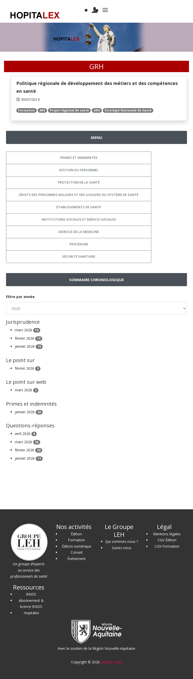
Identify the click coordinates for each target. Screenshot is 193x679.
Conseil (76, 552)
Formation (26, 110)
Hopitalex (31, 612)
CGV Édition (167, 540)
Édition (76, 534)
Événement (76, 558)
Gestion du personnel (79, 170)
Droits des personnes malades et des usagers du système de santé (78, 194)
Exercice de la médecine (78, 231)
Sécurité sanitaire (78, 256)
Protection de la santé (79, 182)
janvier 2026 (29, 346)
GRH (96, 110)
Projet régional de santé (69, 110)
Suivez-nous (121, 547)
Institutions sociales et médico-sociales (78, 219)
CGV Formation (167, 546)
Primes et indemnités (79, 157)
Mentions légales (167, 534)
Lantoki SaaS (111, 662)
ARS (42, 110)
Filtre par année (20, 296)
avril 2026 (26, 433)
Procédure (78, 244)
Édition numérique (76, 546)
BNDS (31, 594)
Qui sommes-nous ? (121, 541)
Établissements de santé (78, 207)
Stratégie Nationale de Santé (128, 110)
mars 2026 (27, 330)
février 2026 (28, 338)
